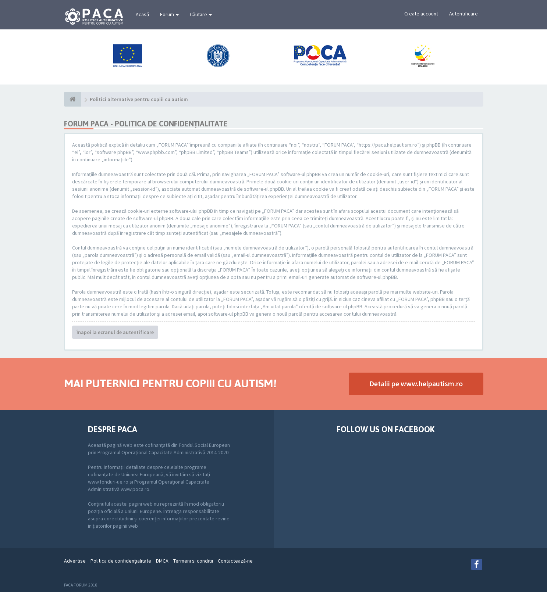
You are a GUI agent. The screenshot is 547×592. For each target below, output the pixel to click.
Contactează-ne (235, 560)
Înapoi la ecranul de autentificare (115, 332)
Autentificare (463, 13)
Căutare (201, 14)
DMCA (162, 560)
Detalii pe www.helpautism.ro (416, 383)
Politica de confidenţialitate (120, 560)
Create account (421, 13)
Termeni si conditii (193, 560)
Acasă (142, 14)
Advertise (75, 560)
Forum (169, 14)
